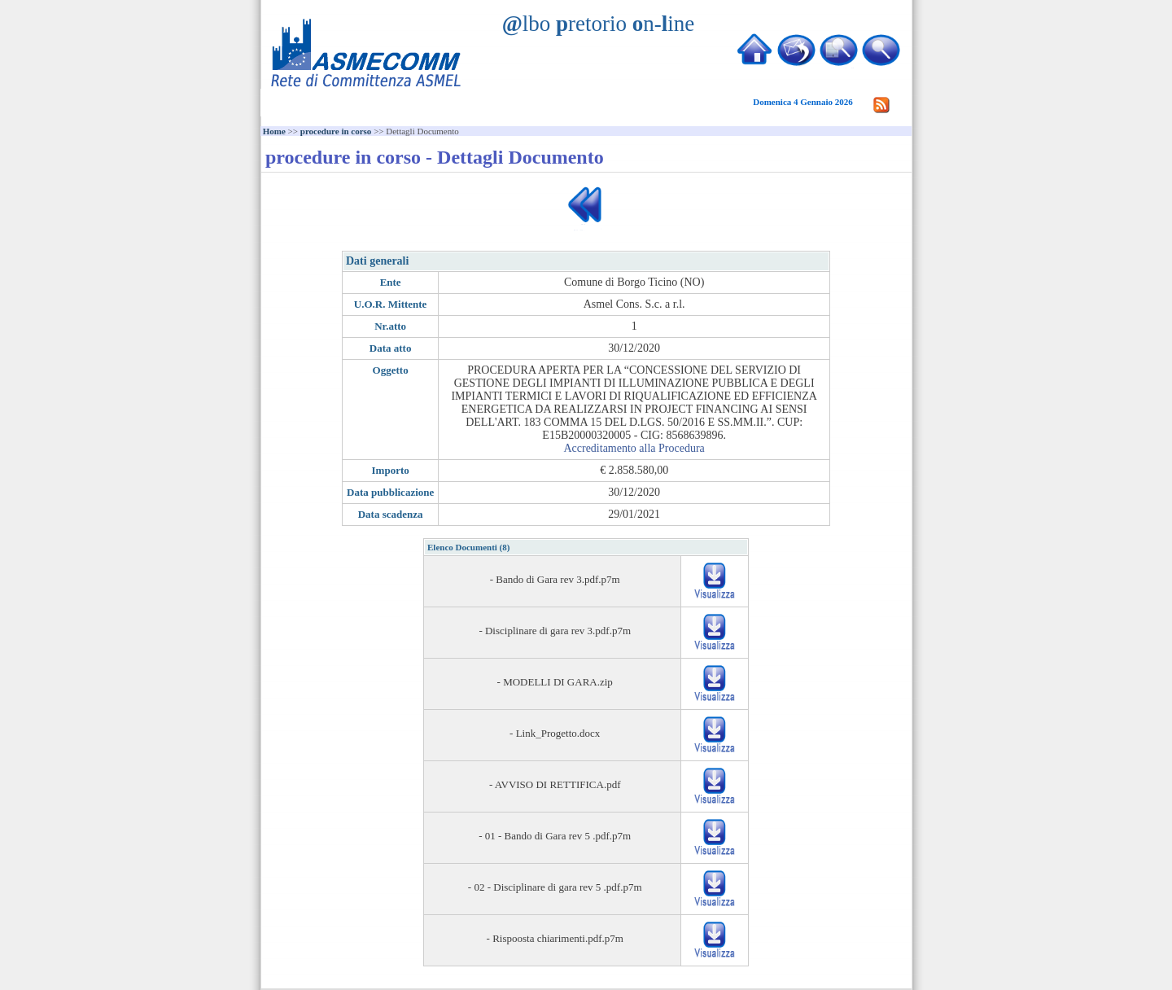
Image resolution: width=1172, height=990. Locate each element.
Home (274, 131)
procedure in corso (336, 131)
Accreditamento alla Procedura (633, 448)
